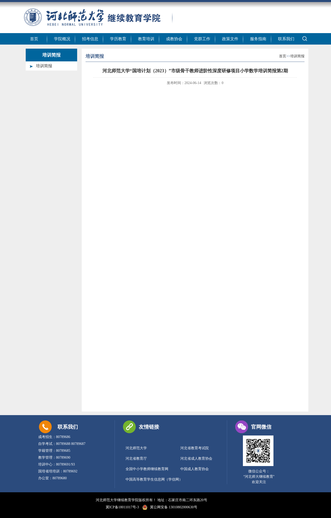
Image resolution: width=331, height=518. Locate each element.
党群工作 (202, 39)
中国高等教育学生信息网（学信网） (154, 479)
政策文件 (230, 39)
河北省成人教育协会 (196, 458)
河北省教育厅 (136, 458)
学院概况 (62, 39)
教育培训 (146, 39)
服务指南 (258, 39)
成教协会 (174, 39)
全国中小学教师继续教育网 (147, 469)
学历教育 (118, 39)
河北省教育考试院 (194, 448)
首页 (34, 39)
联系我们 (286, 39)
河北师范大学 (136, 448)
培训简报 (44, 66)
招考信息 (90, 39)
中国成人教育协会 (194, 469)
